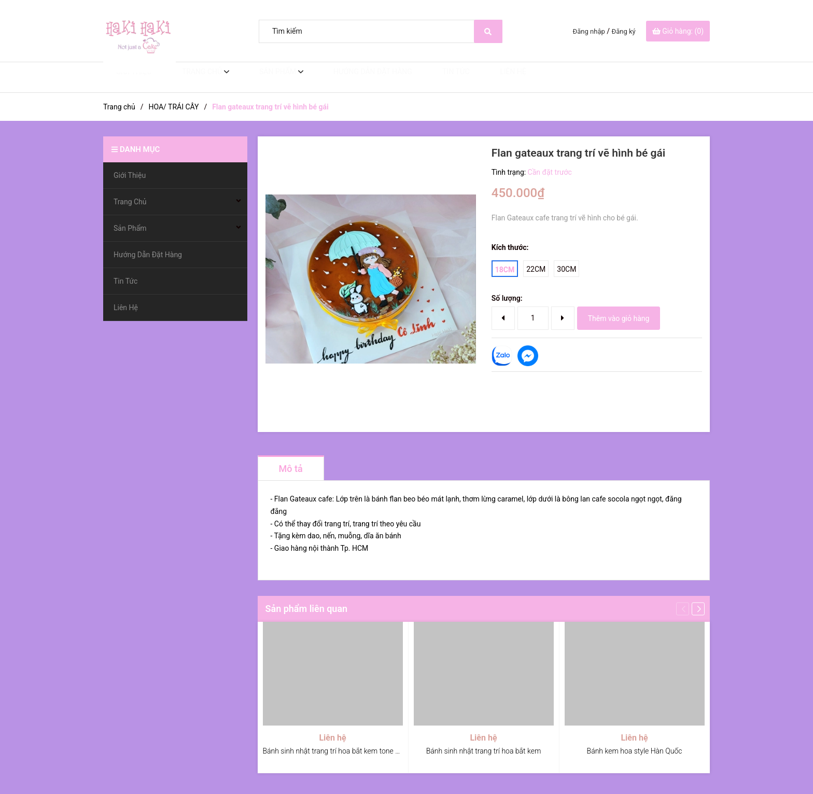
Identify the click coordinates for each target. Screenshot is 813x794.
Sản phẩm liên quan (306, 608)
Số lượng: (507, 298)
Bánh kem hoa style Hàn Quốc (634, 751)
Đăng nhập (589, 31)
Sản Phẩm (265, 77)
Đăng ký (624, 31)
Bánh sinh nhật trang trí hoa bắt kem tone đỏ (333, 751)
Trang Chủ (191, 77)
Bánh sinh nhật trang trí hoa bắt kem (483, 751)
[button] (698, 608)
